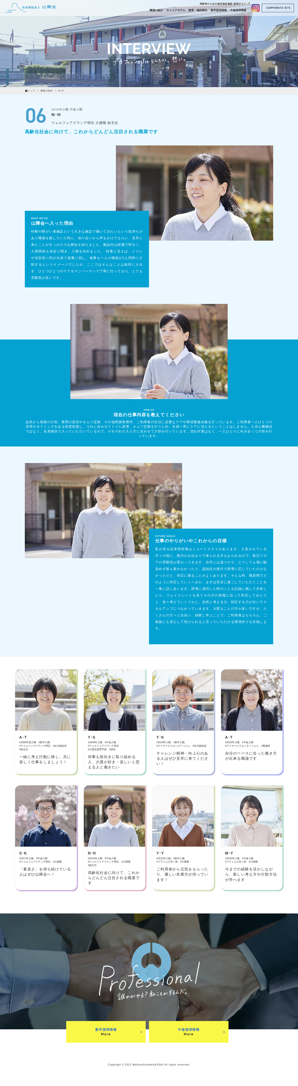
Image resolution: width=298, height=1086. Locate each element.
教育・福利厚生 (198, 10)
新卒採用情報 (219, 10)
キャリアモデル (175, 10)
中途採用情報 (238, 10)
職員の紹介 (156, 10)
